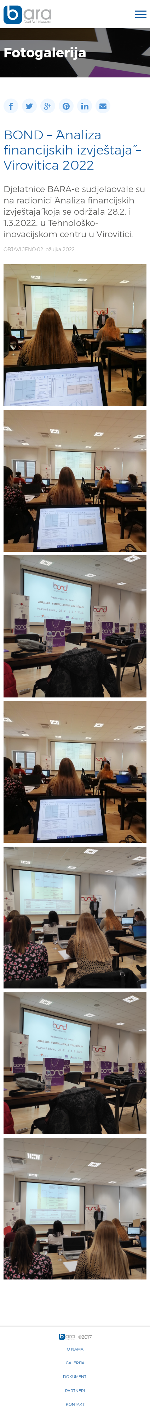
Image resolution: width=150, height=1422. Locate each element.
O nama (75, 1349)
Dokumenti (75, 1376)
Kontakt (75, 1404)
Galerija (75, 1362)
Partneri (75, 1390)
